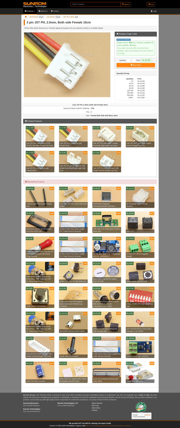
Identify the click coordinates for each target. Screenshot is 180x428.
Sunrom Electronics (31, 403)
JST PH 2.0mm (70, 17)
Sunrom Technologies (31, 409)
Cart (151, 4)
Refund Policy (90, 426)
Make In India (144, 395)
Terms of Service (125, 426)
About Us (43, 11)
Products (30, 11)
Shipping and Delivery (102, 426)
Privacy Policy (114, 426)
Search (125, 4)
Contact (55, 11)
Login (154, 11)
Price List (95, 405)
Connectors (53, 17)
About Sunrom (97, 403)
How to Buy (96, 408)
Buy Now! (136, 65)
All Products (37, 17)
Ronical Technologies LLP (67, 403)
